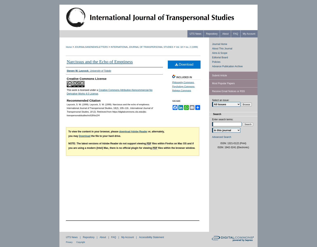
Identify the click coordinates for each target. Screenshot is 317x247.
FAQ (114, 237)
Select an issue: (220, 100)
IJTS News (72, 237)
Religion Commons (181, 90)
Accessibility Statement (151, 237)
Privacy (69, 242)
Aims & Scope (219, 53)
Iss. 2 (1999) (192, 47)
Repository (89, 237)
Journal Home (219, 44)
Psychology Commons (183, 86)
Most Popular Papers (223, 83)
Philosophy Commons (183, 82)
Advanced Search (221, 137)
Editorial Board (220, 57)
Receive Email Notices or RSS (228, 91)
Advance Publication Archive (227, 66)
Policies (216, 62)
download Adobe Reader (133, 131)
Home (69, 47)
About (103, 237)
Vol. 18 (179, 47)
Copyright (80, 242)
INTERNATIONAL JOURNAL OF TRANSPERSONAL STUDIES (142, 47)
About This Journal (222, 48)
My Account (127, 237)
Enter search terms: (222, 119)
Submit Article (219, 75)
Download (184, 64)
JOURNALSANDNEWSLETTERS (91, 47)
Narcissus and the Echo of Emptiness (100, 61)
